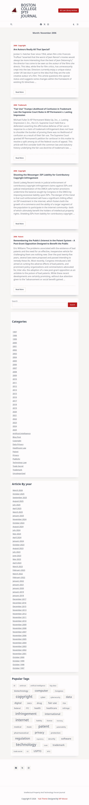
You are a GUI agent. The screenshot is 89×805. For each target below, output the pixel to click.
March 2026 (18, 490)
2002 (15, 350)
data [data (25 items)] (69, 697)
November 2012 (19, 613)
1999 (15, 339)
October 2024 (18, 523)
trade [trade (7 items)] (46, 745)
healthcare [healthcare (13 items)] (52, 708)
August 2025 (18, 501)
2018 (15, 404)
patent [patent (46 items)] (43, 726)
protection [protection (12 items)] (55, 732)
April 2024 (17, 537)
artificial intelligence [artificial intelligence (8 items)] (37, 686)
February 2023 (19, 570)
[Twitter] (44, 24)
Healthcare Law (19, 448)
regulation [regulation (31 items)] (22, 738)
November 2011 (19, 617)
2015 (15, 393)
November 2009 (19, 624)
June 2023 (17, 555)
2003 (15, 353)
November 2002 (19, 650)
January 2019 (18, 592)
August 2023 (18, 548)
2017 (15, 401)
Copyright (22, 45)
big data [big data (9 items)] (53, 685)
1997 (15, 332)
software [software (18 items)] (66, 738)
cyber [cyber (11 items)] (43, 697)
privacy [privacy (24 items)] (39, 732)
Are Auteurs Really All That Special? (32, 49)
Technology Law (20, 462)
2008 (15, 372)
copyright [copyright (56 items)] (24, 696)
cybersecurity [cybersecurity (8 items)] (55, 697)
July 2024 (16, 530)
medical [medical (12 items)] (17, 727)
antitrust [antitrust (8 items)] (23, 686)
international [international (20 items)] (52, 714)
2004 (15, 357)
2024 (15, 426)
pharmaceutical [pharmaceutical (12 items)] (21, 732)
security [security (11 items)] (51, 739)
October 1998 (18, 664)
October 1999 (18, 661)
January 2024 (18, 541)
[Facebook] (41, 24)
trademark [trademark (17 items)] (59, 745)
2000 (15, 342)
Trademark (22, 105)
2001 (15, 346)
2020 (15, 411)
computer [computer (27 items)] (41, 690)
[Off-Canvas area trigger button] (77, 24)
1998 (15, 335)
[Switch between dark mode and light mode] (74, 24)
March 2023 (18, 566)
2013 (15, 390)
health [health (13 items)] (37, 708)
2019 (15, 408)
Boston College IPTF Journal (29, 10)
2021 (15, 415)
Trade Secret (18, 466)
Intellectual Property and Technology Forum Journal (44, 792)
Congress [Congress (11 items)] (59, 691)
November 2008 (19, 628)
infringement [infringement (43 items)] (26, 713)
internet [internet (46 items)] (22, 720)
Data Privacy (18, 444)
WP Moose (63, 798)
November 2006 (19, 635)
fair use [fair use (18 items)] (52, 703)
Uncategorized (19, 473)
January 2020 (18, 588)
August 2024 (18, 526)
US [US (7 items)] (28, 751)
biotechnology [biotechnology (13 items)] (21, 690)
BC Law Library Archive (68, 10)
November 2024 (19, 519)
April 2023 (17, 563)
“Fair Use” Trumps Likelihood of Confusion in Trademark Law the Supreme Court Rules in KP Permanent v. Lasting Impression (43, 112)
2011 (15, 382)
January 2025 (18, 515)
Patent (20, 237)
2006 (15, 45)
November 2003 (19, 646)
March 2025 (18, 512)
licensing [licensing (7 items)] (60, 721)
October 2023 (18, 544)
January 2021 (18, 584)
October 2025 (18, 494)
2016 (15, 397)
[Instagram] (48, 24)
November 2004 (19, 643)
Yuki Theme (43, 798)
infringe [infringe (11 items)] (66, 708)
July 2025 (16, 505)
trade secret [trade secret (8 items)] (18, 751)
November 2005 (19, 639)
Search (15, 301)
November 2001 (19, 653)
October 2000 (18, 657)
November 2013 (19, 610)
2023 (15, 422)
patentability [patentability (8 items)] (61, 727)
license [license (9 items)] (49, 720)
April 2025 (17, 508)
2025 (15, 430)
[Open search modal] (11, 24)
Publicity (16, 459)
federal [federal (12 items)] (17, 708)
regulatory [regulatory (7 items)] (40, 739)
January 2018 (18, 595)
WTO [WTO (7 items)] (48, 751)
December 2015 (19, 606)
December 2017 (19, 599)
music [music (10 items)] (29, 727)
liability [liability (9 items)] (39, 720)
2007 (15, 368)
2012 (15, 386)
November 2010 (19, 621)
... (35, 82)
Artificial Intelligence (22, 433)
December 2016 (19, 603)
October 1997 (18, 668)
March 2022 (18, 574)
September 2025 (20, 497)
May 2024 (17, 534)
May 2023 (17, 559)
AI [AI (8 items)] (14, 686)
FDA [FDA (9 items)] (64, 703)
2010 (15, 379)
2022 (15, 419)
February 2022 (19, 577)
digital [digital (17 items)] (18, 703)
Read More (20, 92)
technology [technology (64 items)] (26, 744)
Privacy (16, 455)
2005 (15, 361)
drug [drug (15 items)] (39, 703)
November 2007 (19, 632)
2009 (15, 375)
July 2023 (16, 552)
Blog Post (17, 437)
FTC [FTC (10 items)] (27, 708)
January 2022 (18, 581)
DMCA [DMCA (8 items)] (29, 703)
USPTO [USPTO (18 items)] (37, 751)
